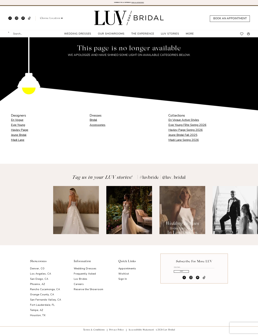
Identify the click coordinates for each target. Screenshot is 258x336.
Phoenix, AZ (37, 286)
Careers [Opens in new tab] (79, 286)
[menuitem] (22, 36)
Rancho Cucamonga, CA (45, 292)
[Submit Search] (10, 36)
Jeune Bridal (18, 137)
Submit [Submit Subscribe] (194, 282)
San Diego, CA (39, 281)
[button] (51, 21)
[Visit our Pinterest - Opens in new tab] (23, 21)
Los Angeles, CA (40, 276)
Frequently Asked (85, 276)
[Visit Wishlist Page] (241, 36)
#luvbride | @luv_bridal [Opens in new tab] (162, 180)
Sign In (122, 281)
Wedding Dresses (85, 271)
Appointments (127, 271)
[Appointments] (230, 21)
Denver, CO (37, 271)
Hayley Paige (19, 132)
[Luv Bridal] (129, 20)
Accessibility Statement (141, 332)
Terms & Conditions (94, 332)
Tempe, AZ (36, 312)
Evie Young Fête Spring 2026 (187, 127)
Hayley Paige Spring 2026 (185, 132)
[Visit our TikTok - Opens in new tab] (29, 21)
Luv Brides (80, 281)
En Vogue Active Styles (183, 122)
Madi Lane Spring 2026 (183, 142)
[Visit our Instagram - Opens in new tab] (16, 21)
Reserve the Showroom (88, 292)
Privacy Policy (116, 332)
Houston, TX (38, 318)
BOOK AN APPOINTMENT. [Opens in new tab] (155, 4)
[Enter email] (194, 271)
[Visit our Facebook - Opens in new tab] (10, 21)
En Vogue (17, 122)
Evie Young (18, 127)
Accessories (97, 127)
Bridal (93, 122)
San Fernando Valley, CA (45, 302)
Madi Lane (17, 142)
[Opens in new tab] (23, 212)
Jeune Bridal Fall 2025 (182, 137)
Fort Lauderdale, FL (42, 307)
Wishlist (123, 276)
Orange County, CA (42, 297)
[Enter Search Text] (22, 36)
